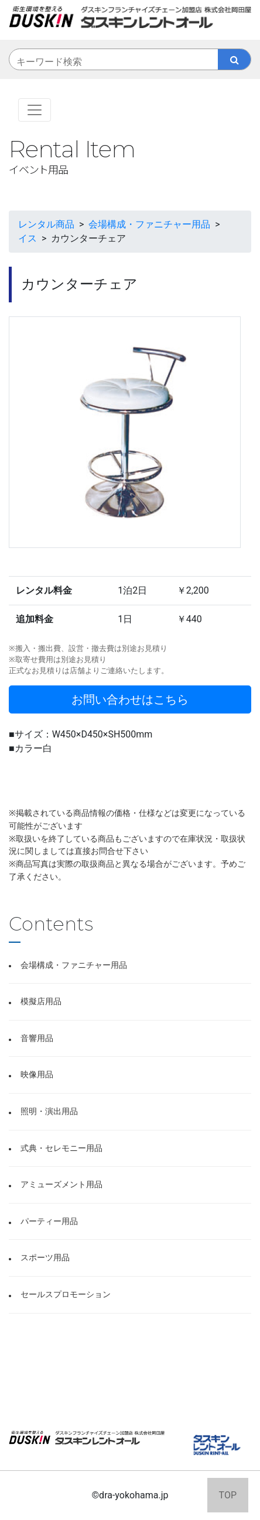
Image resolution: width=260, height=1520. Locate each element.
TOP (228, 1495)
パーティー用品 (49, 1221)
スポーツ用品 (45, 1258)
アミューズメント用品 (61, 1185)
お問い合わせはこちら (130, 699)
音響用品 (36, 1038)
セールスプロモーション (65, 1295)
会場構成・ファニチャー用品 (73, 965)
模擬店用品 (40, 1002)
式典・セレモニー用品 (61, 1148)
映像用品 (36, 1075)
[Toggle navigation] (34, 110)
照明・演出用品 (49, 1111)
